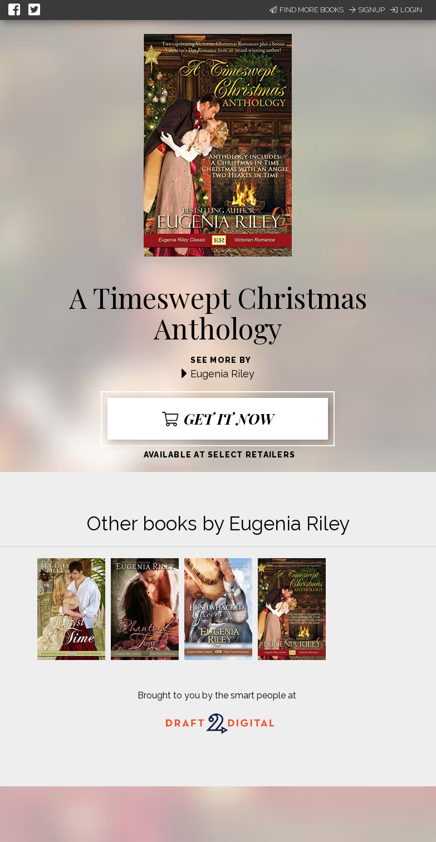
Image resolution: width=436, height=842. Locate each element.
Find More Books (307, 10)
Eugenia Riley (222, 374)
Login (406, 10)
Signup (367, 10)
